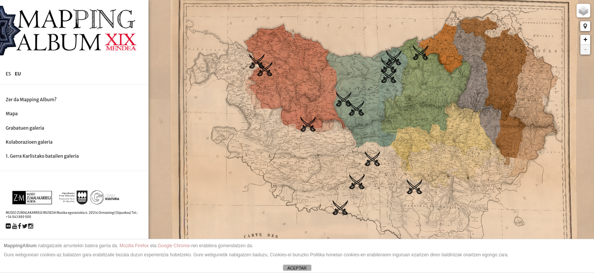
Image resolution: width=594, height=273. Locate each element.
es (8, 74)
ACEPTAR (296, 268)
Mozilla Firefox (133, 245)
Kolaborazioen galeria (29, 142)
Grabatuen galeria (25, 128)
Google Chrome (174, 245)
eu (18, 74)
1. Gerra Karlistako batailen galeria (42, 156)
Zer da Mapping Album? (31, 99)
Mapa (12, 113)
